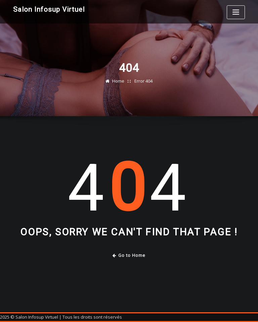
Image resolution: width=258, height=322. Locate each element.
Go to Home (129, 255)
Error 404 (143, 81)
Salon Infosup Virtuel (49, 9)
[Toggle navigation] (236, 12)
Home (118, 81)
